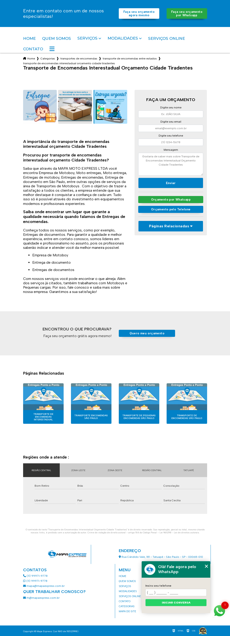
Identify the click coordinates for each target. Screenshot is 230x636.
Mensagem (171, 149)
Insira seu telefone (158, 585)
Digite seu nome (170, 107)
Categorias (48, 58)
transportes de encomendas (78, 58)
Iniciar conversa (176, 602)
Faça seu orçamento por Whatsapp (186, 13)
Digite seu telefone (171, 135)
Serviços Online (166, 38)
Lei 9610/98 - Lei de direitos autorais (179, 532)
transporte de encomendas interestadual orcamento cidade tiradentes (69, 63)
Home (29, 38)
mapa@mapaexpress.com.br (44, 586)
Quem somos (56, 38)
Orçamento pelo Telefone (171, 209)
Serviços (87, 38)
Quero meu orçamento (147, 333)
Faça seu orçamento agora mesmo (138, 13)
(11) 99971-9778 (35, 575)
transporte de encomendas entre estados (130, 58)
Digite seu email (170, 121)
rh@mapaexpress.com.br (41, 597)
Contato (33, 49)
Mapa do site (127, 611)
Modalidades (123, 38)
